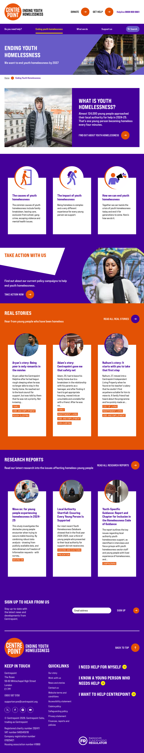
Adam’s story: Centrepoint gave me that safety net (69, 366)
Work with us (54, 677)
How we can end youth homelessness (115, 197)
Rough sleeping (21, 415)
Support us (107, 29)
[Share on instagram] (23, 710)
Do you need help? (13, 29)
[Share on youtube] (30, 710)
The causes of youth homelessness (24, 197)
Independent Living (67, 414)
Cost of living (110, 406)
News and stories (56, 682)
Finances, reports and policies (58, 723)
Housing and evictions (69, 550)
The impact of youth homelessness (69, 197)
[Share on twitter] (7, 710)
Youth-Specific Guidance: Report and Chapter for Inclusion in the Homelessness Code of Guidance (116, 516)
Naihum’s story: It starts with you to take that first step (116, 366)
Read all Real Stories (116, 319)
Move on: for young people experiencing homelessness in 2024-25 (26, 514)
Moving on (18, 559)
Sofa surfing (64, 423)
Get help (98, 11)
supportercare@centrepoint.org (21, 701)
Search (133, 29)
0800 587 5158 (12, 695)
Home (6, 78)
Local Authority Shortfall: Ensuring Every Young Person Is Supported (70, 514)
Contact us (53, 687)
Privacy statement (57, 716)
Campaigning (109, 563)
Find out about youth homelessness (99, 135)
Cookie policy (54, 706)
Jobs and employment (24, 410)
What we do (82, 29)
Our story (52, 672)
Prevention (64, 554)
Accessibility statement (59, 701)
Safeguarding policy (58, 711)
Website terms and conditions (57, 694)
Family (16, 406)
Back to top (122, 647)
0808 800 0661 (132, 11)
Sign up (121, 610)
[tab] (9, 78)
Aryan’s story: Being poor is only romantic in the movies (26, 366)
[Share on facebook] (15, 710)
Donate (75, 11)
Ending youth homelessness (49, 29)
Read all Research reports (113, 465)
